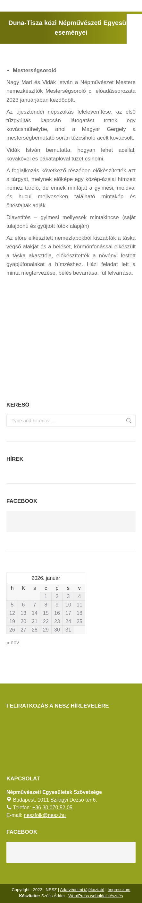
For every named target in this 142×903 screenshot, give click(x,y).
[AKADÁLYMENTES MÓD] (134, 21)
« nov (12, 642)
